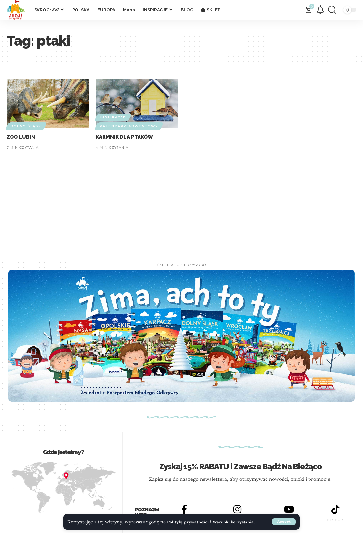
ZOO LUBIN (21, 137)
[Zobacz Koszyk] (309, 9)
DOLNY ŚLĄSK (26, 126)
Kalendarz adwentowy (129, 126)
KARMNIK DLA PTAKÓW (124, 137)
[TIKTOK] (335, 510)
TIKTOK (336, 520)
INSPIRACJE (113, 117)
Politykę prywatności (191, 514)
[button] (283, 518)
